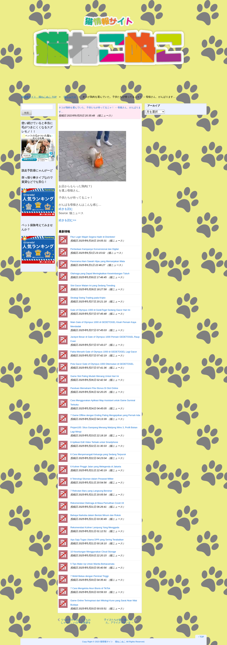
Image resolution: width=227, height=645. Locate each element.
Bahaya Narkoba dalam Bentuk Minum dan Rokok (95, 515)
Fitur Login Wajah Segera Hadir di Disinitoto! (92, 237)
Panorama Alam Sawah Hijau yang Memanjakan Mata (97, 261)
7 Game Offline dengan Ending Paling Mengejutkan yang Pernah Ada (105, 415)
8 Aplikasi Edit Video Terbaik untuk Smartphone (94, 442)
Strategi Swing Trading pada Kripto (88, 297)
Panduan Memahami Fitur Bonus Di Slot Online (94, 388)
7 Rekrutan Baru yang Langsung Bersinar (91, 490)
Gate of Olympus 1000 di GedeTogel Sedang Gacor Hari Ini (100, 310)
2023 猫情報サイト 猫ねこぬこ (110, 641)
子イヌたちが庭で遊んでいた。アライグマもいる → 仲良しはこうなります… (119, 621)
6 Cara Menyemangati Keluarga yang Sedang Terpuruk (98, 454)
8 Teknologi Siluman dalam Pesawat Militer (92, 478)
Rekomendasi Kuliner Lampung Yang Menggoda (94, 527)
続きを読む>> (67, 220)
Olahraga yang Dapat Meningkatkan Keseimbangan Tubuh (99, 273)
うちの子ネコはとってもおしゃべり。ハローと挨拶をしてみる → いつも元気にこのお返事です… (76, 621)
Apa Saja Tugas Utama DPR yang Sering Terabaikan (97, 539)
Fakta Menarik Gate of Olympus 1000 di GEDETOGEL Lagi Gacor (103, 351)
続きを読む (66, 208)
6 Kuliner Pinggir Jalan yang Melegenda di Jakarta (95, 466)
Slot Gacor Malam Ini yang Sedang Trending (92, 285)
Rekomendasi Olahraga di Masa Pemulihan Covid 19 (97, 503)
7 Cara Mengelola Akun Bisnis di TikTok (90, 588)
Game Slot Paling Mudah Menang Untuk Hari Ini (94, 376)
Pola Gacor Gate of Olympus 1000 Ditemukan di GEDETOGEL (102, 364)
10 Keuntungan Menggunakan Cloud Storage (93, 551)
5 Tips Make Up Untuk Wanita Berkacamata (92, 564)
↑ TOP (201, 637)
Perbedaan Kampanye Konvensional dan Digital (94, 249)
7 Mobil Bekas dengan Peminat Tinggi (89, 576)
